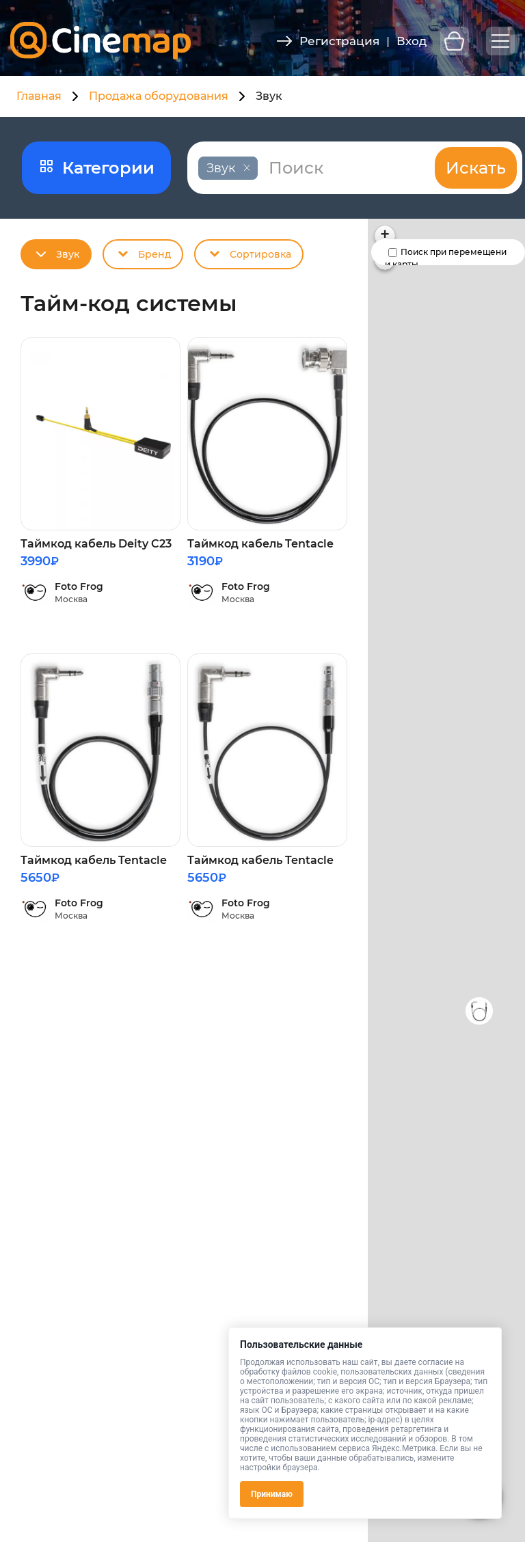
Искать (476, 168)
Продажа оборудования (158, 96)
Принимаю (272, 1494)
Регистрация (339, 41)
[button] (479, 1011)
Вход (411, 41)
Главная (39, 96)
